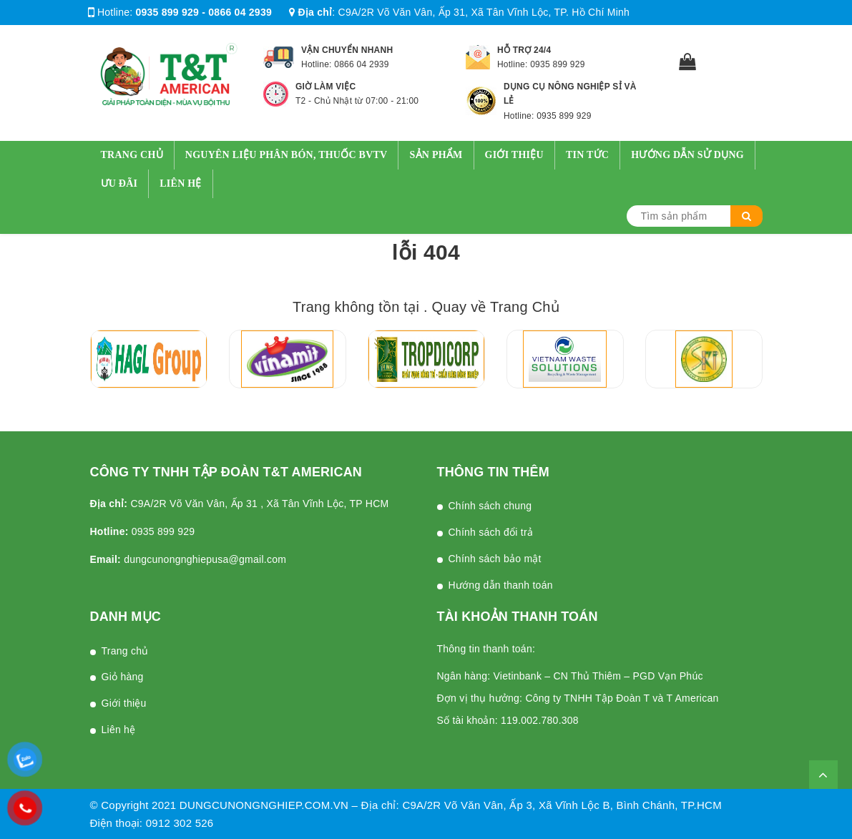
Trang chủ (132, 154)
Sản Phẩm (435, 154)
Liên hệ (180, 183)
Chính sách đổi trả (491, 532)
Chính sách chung (490, 505)
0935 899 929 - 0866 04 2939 (204, 12)
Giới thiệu (514, 154)
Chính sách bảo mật (495, 558)
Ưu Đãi (119, 183)
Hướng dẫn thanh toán (501, 585)
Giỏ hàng (123, 676)
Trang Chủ (524, 307)
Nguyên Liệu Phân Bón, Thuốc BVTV (286, 154)
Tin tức (587, 154)
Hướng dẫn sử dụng (687, 154)
